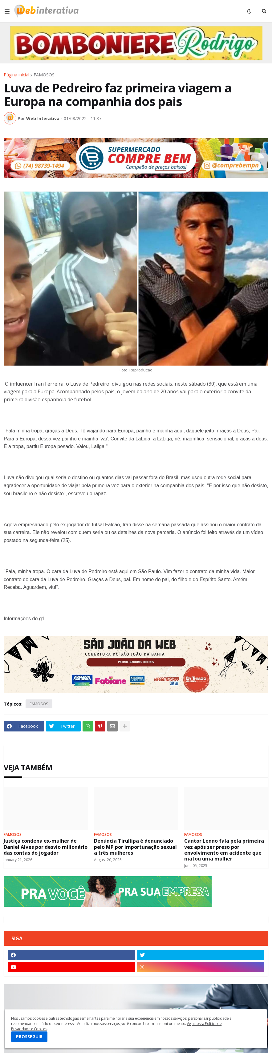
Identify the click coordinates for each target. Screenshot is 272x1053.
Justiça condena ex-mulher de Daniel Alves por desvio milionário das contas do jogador (45, 847)
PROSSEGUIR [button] (29, 1036)
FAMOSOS (44, 75)
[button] (7, 11)
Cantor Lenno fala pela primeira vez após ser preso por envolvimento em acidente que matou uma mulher (224, 850)
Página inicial (16, 75)
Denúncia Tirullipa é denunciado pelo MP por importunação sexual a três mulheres (135, 847)
